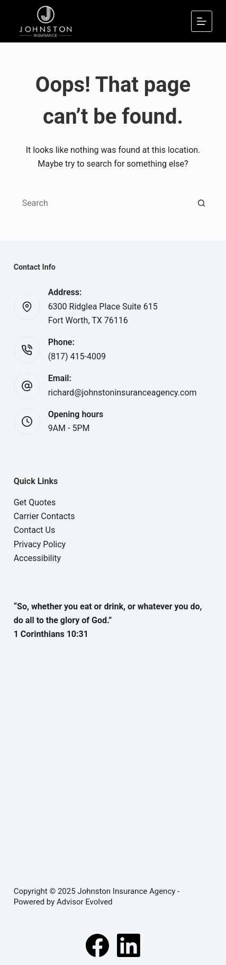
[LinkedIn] (128, 945)
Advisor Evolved (85, 902)
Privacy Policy (40, 544)
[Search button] (201, 203)
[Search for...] (103, 203)
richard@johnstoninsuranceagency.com (122, 392)
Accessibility (37, 558)
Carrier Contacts (44, 516)
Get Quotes (35, 502)
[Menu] (201, 21)
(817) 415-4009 (77, 356)
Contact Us (35, 530)
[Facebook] (97, 945)
